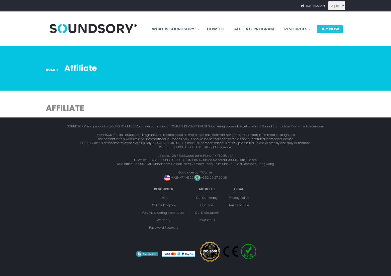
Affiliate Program (255, 29)
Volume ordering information (163, 213)
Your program (315, 6)
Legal (239, 189)
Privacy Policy (239, 198)
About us (207, 189)
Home (51, 70)
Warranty (163, 220)
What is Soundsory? (175, 29)
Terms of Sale (239, 205)
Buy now (329, 29)
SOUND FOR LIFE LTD (123, 126)
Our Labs (207, 205)
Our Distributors (207, 213)
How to (217, 29)
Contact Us (207, 220)
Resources (297, 29)
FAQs (163, 198)
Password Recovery (163, 227)
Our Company (207, 198)
